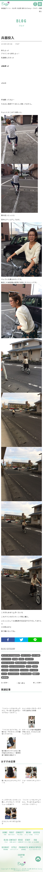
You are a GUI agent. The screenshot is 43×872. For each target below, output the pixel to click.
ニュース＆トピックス (17, 666)
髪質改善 (5, 678)
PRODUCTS (23, 848)
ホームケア (33, 670)
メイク (4, 674)
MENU (29, 833)
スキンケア (29, 659)
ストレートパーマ (8, 663)
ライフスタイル (26, 674)
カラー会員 (36, 655)
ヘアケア (5, 670)
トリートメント (33, 663)
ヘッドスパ (24, 670)
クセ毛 (15, 659)
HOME (5, 833)
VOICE (20, 840)
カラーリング (25, 655)
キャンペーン (6, 659)
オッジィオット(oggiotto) (10, 655)
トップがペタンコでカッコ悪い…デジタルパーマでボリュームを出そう (11, 802)
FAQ (35, 840)
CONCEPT (20, 833)
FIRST (11, 833)
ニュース (5, 666)
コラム (21, 659)
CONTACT (13, 840)
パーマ (28, 666)
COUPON (21, 856)
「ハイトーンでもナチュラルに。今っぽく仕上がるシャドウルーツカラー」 (31, 802)
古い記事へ (4, 683)
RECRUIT (5, 848)
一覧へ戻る (21, 683)
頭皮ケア (36, 674)
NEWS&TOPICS (35, 848)
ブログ (17, 44)
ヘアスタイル (14, 670)
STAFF (27, 840)
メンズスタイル (13, 674)
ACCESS (36, 833)
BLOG (6, 840)
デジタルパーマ (21, 663)
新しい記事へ (37, 683)
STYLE (14, 848)
